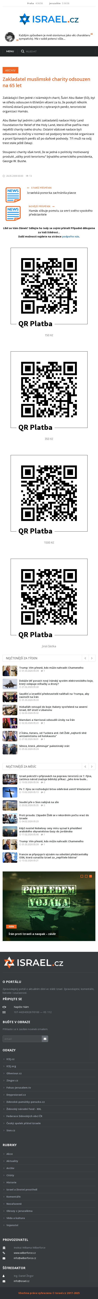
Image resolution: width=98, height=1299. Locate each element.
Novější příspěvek (42, 206)
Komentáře (47, 1196)
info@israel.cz (21, 1281)
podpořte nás (70, 236)
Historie (47, 1182)
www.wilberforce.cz (25, 1252)
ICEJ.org (47, 1066)
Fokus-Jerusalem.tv (47, 1087)
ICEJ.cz (47, 1059)
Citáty (47, 1175)
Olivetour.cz (47, 1073)
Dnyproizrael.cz (47, 1094)
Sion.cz (47, 1130)
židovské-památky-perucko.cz (47, 1101)
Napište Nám (21, 1007)
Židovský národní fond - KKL (47, 1109)
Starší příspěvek (39, 187)
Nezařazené (47, 1203)
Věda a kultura (47, 1218)
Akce (47, 1153)
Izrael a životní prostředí (47, 1189)
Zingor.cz (47, 1080)
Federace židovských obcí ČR (47, 1116)
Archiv (10, 70)
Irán (11, 926)
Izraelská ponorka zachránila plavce (51, 193)
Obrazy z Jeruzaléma (47, 1211)
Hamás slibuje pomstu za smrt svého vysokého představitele (61, 212)
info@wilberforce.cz (25, 1258)
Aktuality (47, 1161)
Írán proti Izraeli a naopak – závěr (32, 934)
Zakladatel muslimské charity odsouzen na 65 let (46, 82)
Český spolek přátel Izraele (47, 1123)
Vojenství (47, 1225)
